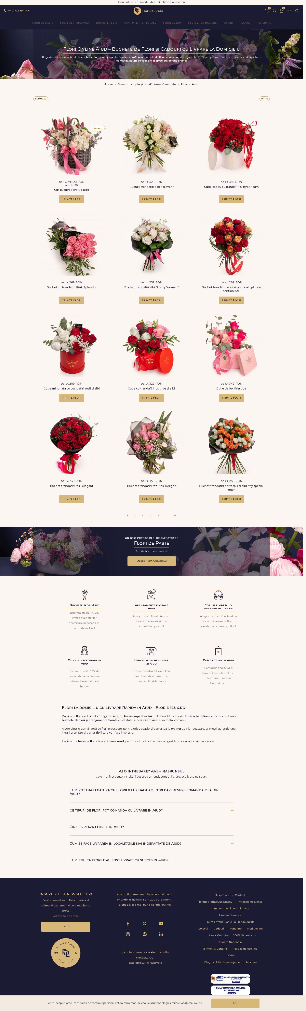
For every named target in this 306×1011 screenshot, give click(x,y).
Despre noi (222, 895)
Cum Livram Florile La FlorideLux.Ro (230, 922)
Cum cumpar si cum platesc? (230, 908)
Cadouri (219, 929)
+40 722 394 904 (19, 10)
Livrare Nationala (230, 942)
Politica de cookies (245, 949)
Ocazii (228, 23)
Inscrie (66, 926)
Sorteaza (40, 98)
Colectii (203, 929)
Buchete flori (106, 23)
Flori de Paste (42, 23)
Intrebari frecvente (250, 902)
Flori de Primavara (74, 23)
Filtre (264, 98)
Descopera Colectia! (152, 561)
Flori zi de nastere (202, 23)
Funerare (264, 23)
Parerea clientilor (230, 915)
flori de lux (148, 11)
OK (235, 1003)
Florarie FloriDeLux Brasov (215, 902)
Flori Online (255, 929)
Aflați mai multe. (192, 1003)
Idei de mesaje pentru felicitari (236, 962)
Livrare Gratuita (218, 935)
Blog (207, 962)
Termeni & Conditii (215, 949)
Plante (244, 23)
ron (289, 11)
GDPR (230, 955)
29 (174, 515)
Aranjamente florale (140, 23)
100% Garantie (243, 935)
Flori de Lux (172, 23)
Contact (240, 895)
